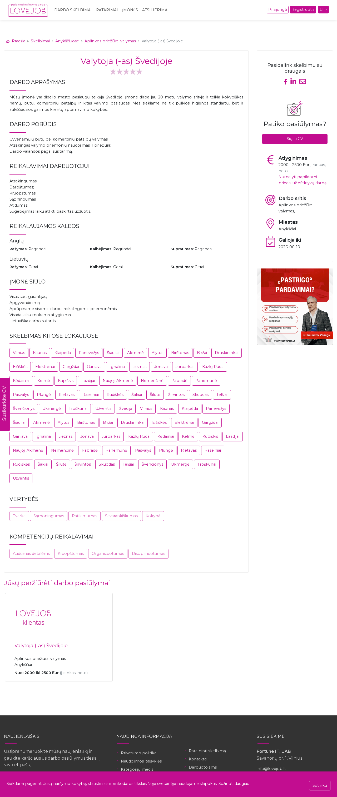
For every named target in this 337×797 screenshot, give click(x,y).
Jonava (161, 366)
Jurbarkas (185, 366)
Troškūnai (78, 408)
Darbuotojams (203, 767)
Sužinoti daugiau (234, 783)
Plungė (44, 394)
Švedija (125, 408)
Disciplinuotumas (148, 553)
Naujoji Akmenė (118, 380)
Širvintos (176, 394)
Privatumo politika (138, 753)
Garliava (94, 366)
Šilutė (155, 394)
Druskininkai (226, 352)
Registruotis (302, 9)
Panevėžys (89, 352)
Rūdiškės (115, 394)
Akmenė (135, 352)
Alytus (157, 352)
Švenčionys (23, 408)
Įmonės (130, 10)
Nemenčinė (152, 380)
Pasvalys (21, 394)
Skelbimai (40, 41)
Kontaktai (198, 759)
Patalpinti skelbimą (207, 751)
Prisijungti (277, 9)
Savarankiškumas (121, 516)
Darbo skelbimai (73, 10)
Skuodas (200, 394)
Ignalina (117, 366)
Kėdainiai (21, 380)
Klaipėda (62, 352)
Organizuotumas (108, 553)
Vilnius (19, 352)
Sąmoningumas (48, 516)
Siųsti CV (295, 138)
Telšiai (221, 394)
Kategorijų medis (137, 769)
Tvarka (19, 516)
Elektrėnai (45, 366)
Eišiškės (20, 366)
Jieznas (139, 366)
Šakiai (136, 394)
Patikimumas (84, 516)
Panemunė (206, 380)
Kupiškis (65, 380)
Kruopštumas (71, 553)
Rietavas (67, 394)
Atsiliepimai (155, 10)
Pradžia (16, 41)
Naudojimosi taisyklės (141, 761)
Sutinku (320, 785)
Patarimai (107, 10)
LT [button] (322, 9)
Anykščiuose (67, 41)
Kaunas (40, 352)
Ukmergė (51, 408)
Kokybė (153, 516)
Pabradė (179, 380)
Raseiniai (90, 394)
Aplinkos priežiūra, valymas (110, 41)
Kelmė (43, 380)
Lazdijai (88, 380)
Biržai (202, 352)
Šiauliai (113, 352)
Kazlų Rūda (213, 366)
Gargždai (71, 366)
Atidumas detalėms (31, 553)
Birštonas (180, 352)
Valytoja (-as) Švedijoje (41, 646)
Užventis (103, 408)
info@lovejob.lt (271, 768)
